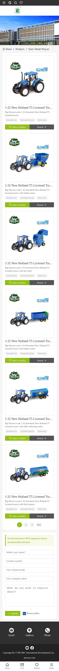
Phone (47, 635)
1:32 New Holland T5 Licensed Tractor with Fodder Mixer (29, 185)
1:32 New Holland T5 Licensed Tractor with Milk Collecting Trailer (29, 419)
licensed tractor (27, 120)
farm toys (42, 120)
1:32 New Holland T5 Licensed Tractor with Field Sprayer (29, 496)
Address (29, 635)
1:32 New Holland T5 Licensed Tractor (29, 107)
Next (39, 525)
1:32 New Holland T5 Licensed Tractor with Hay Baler (29, 263)
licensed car (11, 120)
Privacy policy (33, 613)
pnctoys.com (29, 658)
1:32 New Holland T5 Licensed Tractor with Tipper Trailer (29, 341)
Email (11, 635)
